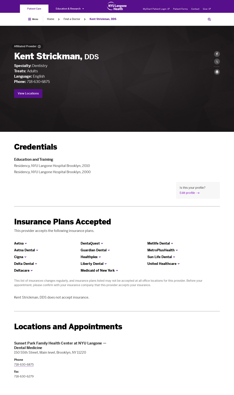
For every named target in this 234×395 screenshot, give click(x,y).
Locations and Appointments (68, 326)
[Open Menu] (33, 19)
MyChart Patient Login (156, 9)
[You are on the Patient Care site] (34, 8)
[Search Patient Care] (209, 19)
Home (50, 19)
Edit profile (187, 193)
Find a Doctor (72, 19)
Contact (195, 9)
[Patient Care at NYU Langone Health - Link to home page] (117, 6)
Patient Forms (180, 9)
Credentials (35, 147)
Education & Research (70, 8)
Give (207, 9)
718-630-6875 (38, 81)
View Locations (28, 93)
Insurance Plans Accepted (62, 221)
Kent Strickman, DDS (103, 19)
